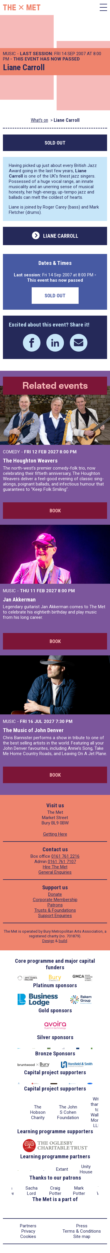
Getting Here (55, 834)
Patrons (55, 905)
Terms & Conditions (81, 1231)
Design (48, 941)
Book (55, 511)
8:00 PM (68, 452)
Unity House (86, 1169)
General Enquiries (55, 872)
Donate (55, 894)
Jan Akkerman (19, 599)
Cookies (28, 1236)
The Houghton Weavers (30, 460)
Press (81, 1226)
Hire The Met (55, 867)
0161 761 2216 (65, 856)
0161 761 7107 (62, 861)
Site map (81, 1236)
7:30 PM (63, 721)
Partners (28, 1226)
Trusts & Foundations (55, 910)
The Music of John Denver (33, 730)
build (63, 941)
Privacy (28, 1231)
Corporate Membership (55, 899)
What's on (39, 120)
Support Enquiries (55, 915)
